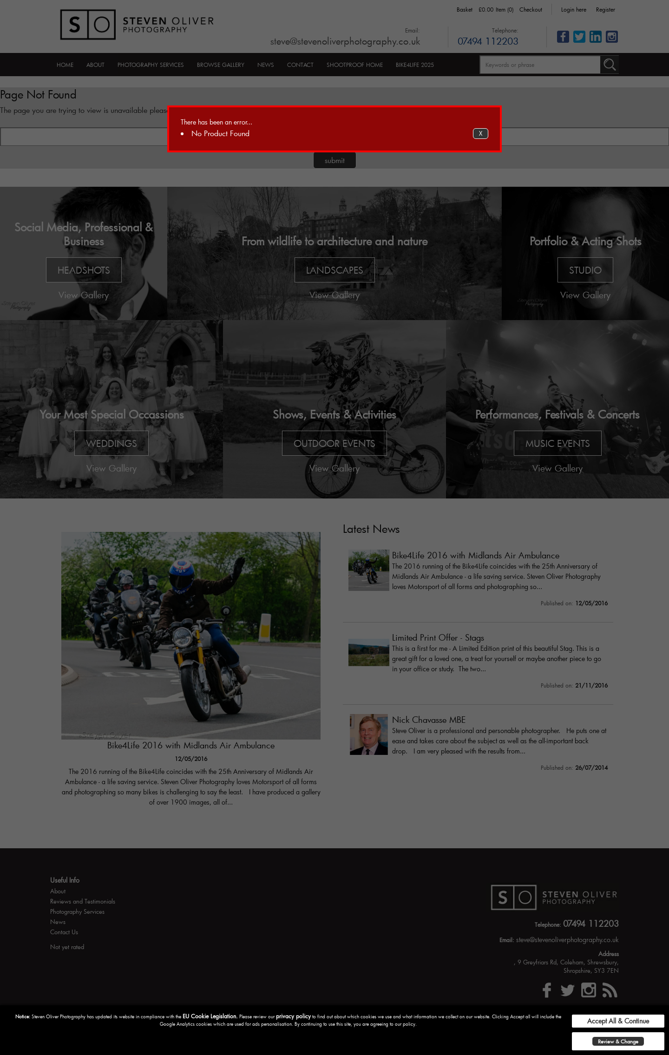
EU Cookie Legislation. (210, 1016)
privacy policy (293, 1016)
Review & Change (618, 1041)
